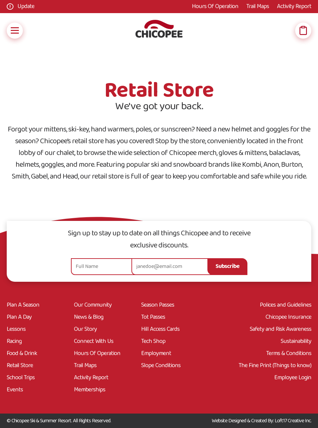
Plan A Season (23, 305)
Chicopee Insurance (288, 317)
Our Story (85, 329)
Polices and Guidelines (285, 305)
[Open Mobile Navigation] (15, 31)
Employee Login (292, 378)
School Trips (21, 378)
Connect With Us (93, 341)
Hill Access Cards (160, 329)
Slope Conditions (161, 365)
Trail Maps (257, 6)
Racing (14, 341)
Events (15, 390)
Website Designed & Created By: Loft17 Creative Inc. (261, 420)
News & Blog (88, 317)
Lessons (16, 329)
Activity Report (294, 6)
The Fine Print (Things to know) (275, 365)
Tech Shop (153, 341)
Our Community (93, 305)
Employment (156, 353)
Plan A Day (19, 317)
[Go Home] (159, 30)
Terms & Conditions (288, 353)
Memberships (89, 390)
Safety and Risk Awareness (280, 329)
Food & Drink (22, 353)
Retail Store (20, 365)
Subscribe (227, 266)
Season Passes (157, 305)
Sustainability (296, 341)
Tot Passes (153, 317)
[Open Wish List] (303, 31)
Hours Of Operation (215, 6)
